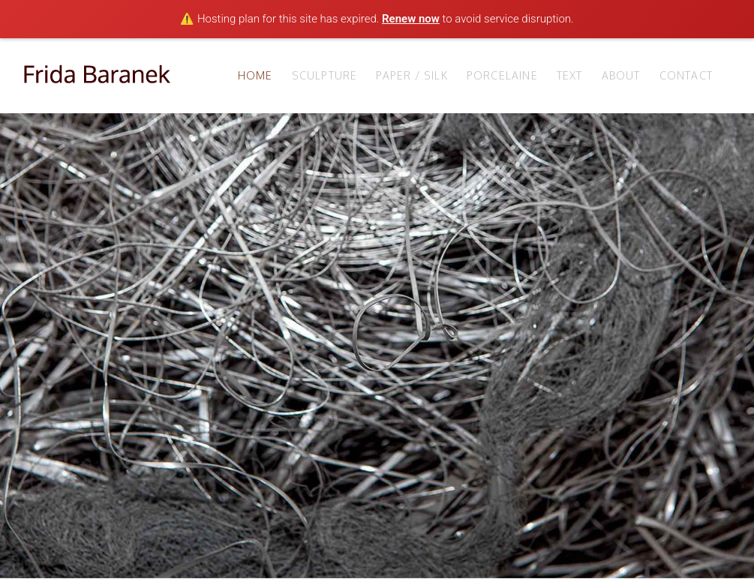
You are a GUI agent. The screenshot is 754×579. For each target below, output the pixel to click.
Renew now (411, 19)
